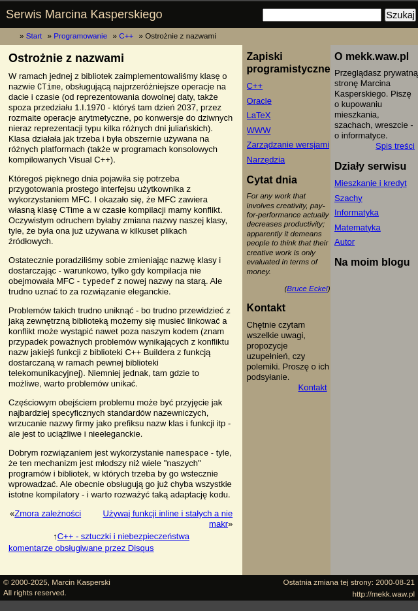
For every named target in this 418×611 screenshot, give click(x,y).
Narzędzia (266, 159)
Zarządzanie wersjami (288, 144)
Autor (344, 242)
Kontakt (312, 387)
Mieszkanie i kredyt (370, 183)
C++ (126, 35)
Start (34, 35)
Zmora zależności (47, 513)
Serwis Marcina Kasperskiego (84, 14)
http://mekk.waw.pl (384, 593)
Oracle (259, 101)
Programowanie (80, 35)
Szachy (348, 198)
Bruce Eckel (307, 288)
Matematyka (357, 227)
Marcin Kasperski (81, 582)
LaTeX (259, 115)
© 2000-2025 (25, 582)
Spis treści (395, 146)
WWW (259, 130)
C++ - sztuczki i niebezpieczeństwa (123, 536)
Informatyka (356, 212)
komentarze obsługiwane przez (81, 548)
